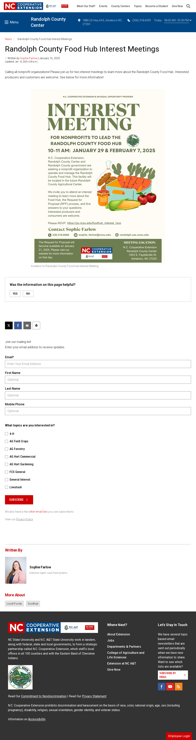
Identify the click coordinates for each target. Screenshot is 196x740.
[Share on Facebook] (18, 325)
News (8, 39)
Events (103, 6)
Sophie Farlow (29, 58)
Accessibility (37, 719)
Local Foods (14, 603)
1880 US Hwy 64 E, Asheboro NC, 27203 (100, 22)
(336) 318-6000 (139, 20)
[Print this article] (36, 325)
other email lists (38, 511)
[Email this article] (27, 325)
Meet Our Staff (86, 6)
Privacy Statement (94, 696)
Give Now (177, 6)
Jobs (110, 640)
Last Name (12, 388)
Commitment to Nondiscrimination (43, 696)
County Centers (120, 6)
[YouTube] (170, 686)
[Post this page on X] (9, 325)
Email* (9, 357)
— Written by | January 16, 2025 (32, 58)
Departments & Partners (124, 646)
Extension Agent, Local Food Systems (48, 573)
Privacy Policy (24, 519)
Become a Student (156, 6)
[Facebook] (162, 686)
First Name (12, 373)
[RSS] (178, 686)
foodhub (33, 603)
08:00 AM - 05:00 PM (177, 20)
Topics (138, 6)
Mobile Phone (14, 404)
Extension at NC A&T (121, 663)
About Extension (118, 634)
